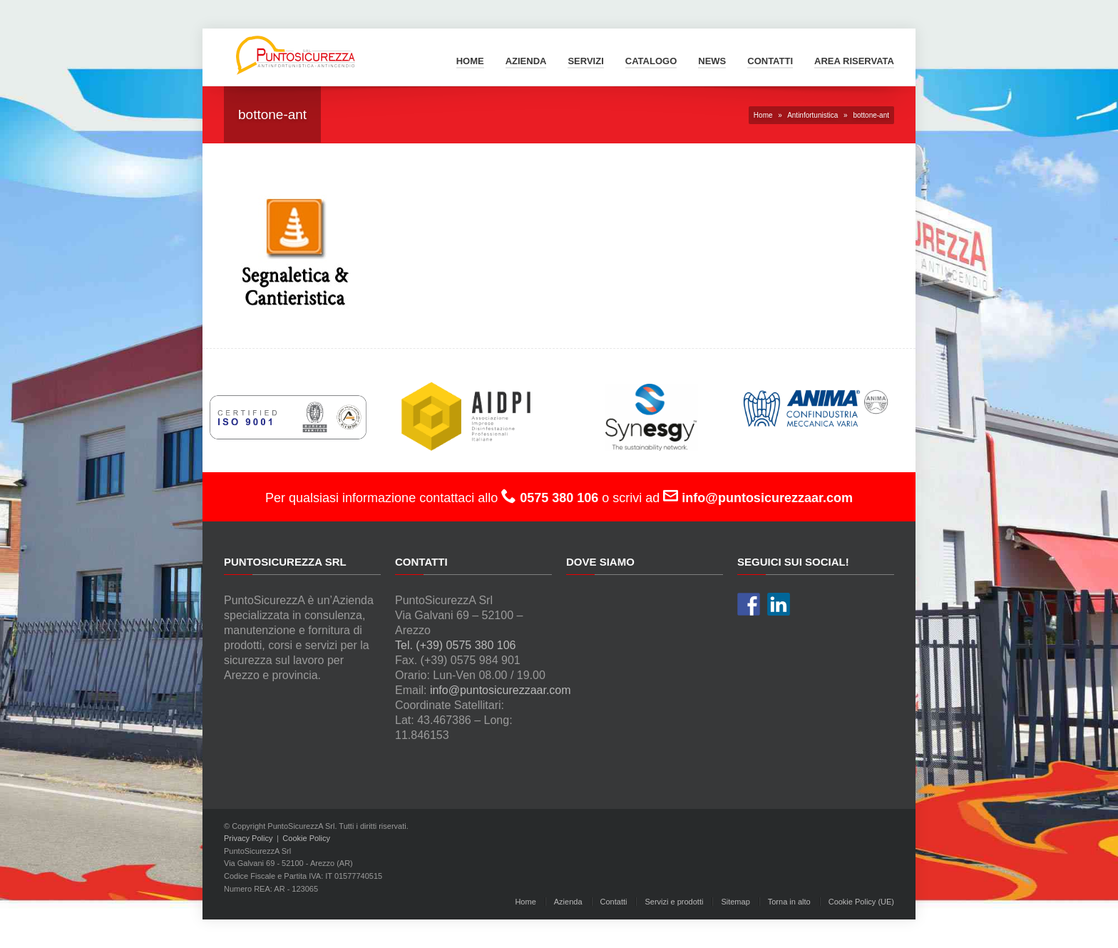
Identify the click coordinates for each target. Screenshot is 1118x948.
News (712, 61)
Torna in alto (789, 901)
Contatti (770, 61)
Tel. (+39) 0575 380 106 (455, 645)
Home (470, 61)
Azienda (526, 61)
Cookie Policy (306, 838)
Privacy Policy (248, 838)
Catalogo (651, 61)
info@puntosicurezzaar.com (500, 690)
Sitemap (735, 901)
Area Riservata (854, 61)
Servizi (585, 61)
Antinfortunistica (812, 115)
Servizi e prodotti (674, 901)
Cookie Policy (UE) (861, 901)
